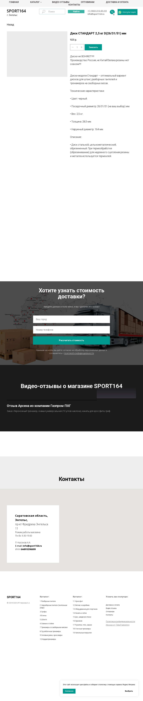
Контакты (74, 4)
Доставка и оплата (117, 2)
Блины (43, 668)
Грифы (44, 664)
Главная (14, 2)
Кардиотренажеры (49, 691)
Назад (10, 24)
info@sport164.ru (96, 14)
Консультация (129, 12)
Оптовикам (87, 2)
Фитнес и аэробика (82, 657)
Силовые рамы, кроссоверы (51, 687)
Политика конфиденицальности (120, 674)
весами (65, 680)
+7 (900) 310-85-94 (97, 10)
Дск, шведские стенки (83, 669)
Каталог (35, 2)
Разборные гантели (48, 653)
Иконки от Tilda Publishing (117, 677)
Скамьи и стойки (47, 676)
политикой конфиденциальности (79, 353)
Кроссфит (79, 653)
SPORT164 (16, 10)
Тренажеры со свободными (51, 680)
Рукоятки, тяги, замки (83, 677)
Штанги (44, 672)
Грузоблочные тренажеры (51, 683)
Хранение (78, 673)
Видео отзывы (60, 2)
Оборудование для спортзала (86, 661)
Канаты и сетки (81, 665)
